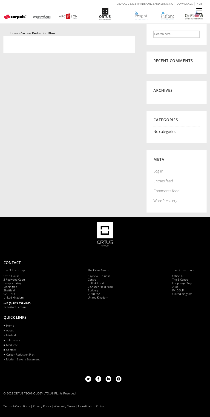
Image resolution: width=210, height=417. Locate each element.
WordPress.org (165, 200)
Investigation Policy (91, 406)
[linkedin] (109, 380)
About (10, 330)
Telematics (13, 340)
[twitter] (88, 380)
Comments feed (166, 190)
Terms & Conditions (16, 406)
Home (10, 326)
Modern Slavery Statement (23, 359)
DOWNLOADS (185, 3)
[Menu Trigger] (199, 11)
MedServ (11, 345)
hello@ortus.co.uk (14, 307)
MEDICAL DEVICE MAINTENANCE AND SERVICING (144, 3)
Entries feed (163, 181)
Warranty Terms (64, 406)
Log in (158, 171)
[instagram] (118, 380)
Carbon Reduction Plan (20, 355)
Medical (11, 335)
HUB (199, 3)
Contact (11, 350)
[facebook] (98, 380)
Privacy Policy (42, 406)
